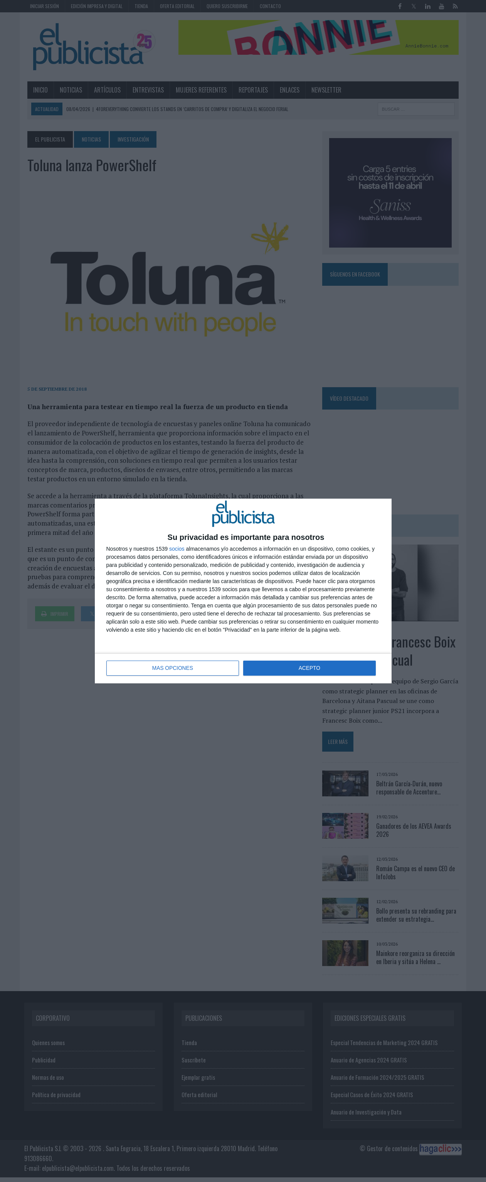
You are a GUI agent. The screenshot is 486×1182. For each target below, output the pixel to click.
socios (177, 549)
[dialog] (243, 591)
